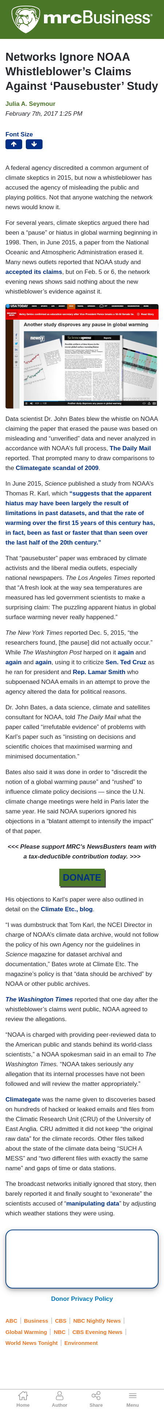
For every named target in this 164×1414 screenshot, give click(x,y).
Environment (81, 1343)
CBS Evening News (97, 1332)
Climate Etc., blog (67, 909)
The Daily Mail (130, 448)
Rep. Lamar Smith (99, 672)
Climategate (23, 1099)
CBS (61, 1321)
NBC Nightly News (97, 1321)
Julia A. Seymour (30, 103)
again (126, 652)
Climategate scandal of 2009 (57, 468)
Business (36, 1321)
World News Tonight (31, 1343)
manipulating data (92, 1203)
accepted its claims (33, 271)
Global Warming (26, 1332)
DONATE (82, 877)
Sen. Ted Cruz (126, 662)
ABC (11, 1321)
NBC (60, 1332)
